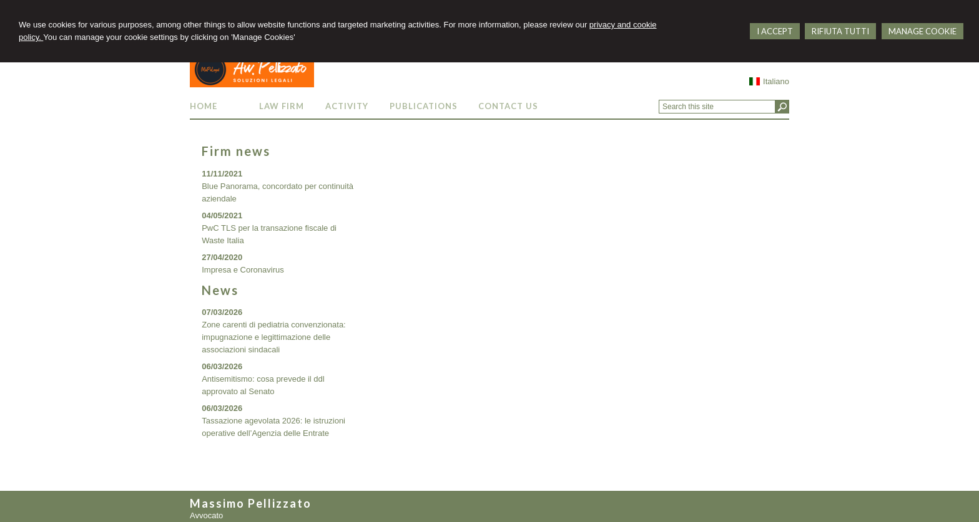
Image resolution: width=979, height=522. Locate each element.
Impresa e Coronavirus (243, 269)
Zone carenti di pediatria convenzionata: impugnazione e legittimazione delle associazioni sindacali (274, 337)
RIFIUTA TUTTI (840, 31)
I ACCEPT (775, 31)
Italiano (769, 81)
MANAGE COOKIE (922, 31)
